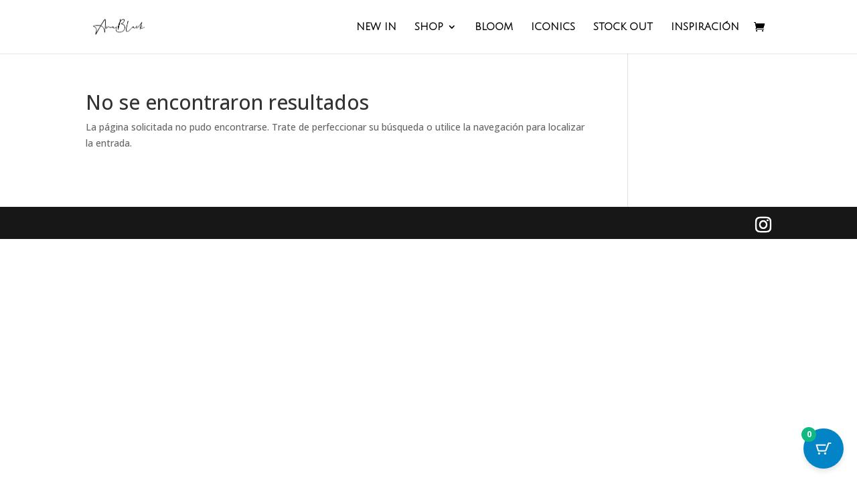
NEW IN (376, 27)
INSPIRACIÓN (705, 27)
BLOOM (494, 27)
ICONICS (553, 27)
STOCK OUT (623, 27)
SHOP (428, 27)
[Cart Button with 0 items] (823, 448)
